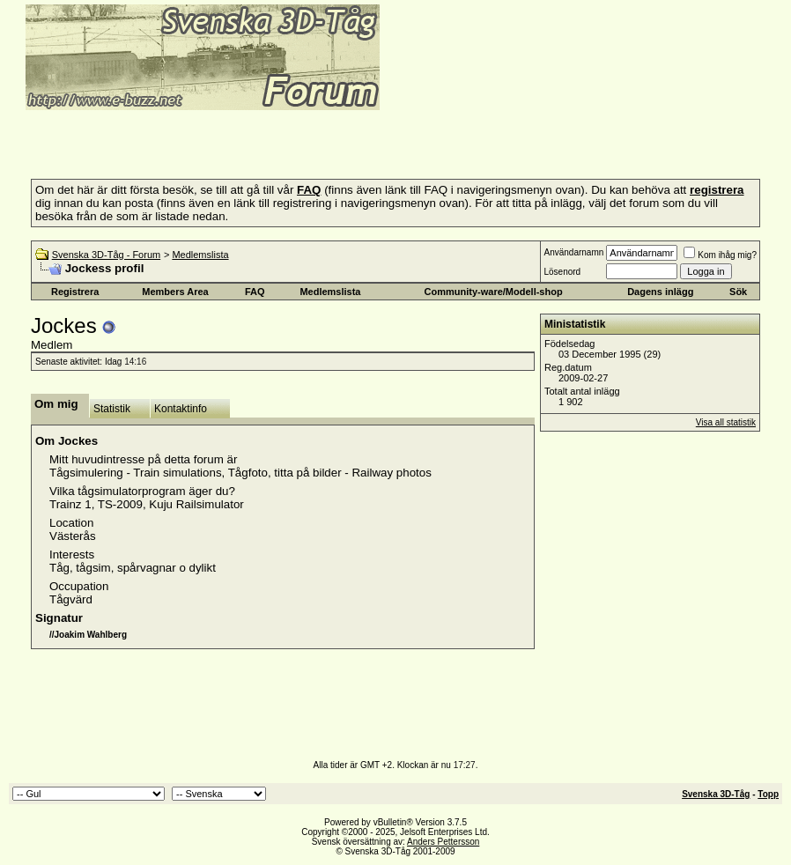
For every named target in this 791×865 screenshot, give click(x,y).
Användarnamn (573, 252)
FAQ (255, 291)
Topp (768, 794)
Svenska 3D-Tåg (716, 794)
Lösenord (561, 272)
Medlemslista (200, 254)
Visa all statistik (726, 422)
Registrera (75, 291)
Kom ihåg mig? (720, 255)
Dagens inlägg (660, 291)
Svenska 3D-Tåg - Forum (106, 254)
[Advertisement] (215, 139)
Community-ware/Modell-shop (494, 291)
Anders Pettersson (443, 842)
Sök (738, 291)
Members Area (175, 291)
